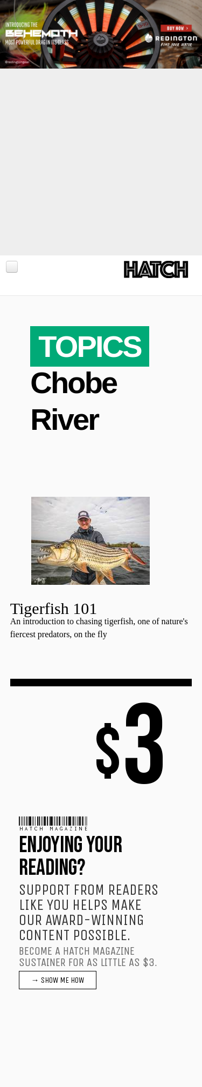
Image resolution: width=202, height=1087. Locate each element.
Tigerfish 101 (53, 608)
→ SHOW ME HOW (57, 980)
